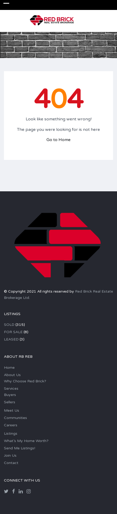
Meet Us (11, 410)
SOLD (9, 324)
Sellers (9, 402)
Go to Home (58, 139)
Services (11, 388)
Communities (15, 418)
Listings (10, 433)
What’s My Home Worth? (26, 441)
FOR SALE (13, 332)
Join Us (10, 455)
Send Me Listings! (19, 448)
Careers (10, 425)
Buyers (10, 395)
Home (9, 367)
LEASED (11, 339)
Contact (11, 463)
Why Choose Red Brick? (25, 381)
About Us (12, 375)
